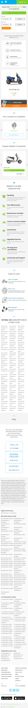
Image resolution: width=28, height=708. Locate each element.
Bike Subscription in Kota (6, 559)
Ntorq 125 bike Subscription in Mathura (4, 376)
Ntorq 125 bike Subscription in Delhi (4, 344)
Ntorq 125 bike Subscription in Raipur (21, 387)
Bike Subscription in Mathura (7, 563)
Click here (16, 37)
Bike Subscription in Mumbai (20, 563)
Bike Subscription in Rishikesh (7, 577)
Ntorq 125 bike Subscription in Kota (21, 365)
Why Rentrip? (4, 670)
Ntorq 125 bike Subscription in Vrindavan (21, 408)
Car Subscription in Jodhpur (20, 624)
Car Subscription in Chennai (7, 608)
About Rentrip (4, 668)
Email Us (4, 686)
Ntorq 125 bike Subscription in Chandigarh (21, 333)
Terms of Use (18, 672)
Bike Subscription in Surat (19, 581)
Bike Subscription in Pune (6, 574)
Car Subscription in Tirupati (7, 642)
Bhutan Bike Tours (17, 656)
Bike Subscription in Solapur (20, 579)
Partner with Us (19, 670)
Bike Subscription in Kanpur (7, 554)
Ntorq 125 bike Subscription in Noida (13, 381)
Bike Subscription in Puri (19, 574)
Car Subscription (12, 513)
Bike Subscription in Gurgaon (20, 541)
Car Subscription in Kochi (6, 626)
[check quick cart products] (22, 2)
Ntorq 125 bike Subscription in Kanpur (13, 360)
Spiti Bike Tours (17, 653)
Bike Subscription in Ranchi (19, 576)
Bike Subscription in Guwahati (7, 543)
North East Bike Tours (18, 655)
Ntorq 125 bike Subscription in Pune (13, 387)
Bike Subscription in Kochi (6, 558)
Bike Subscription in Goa (6, 541)
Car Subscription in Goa (6, 617)
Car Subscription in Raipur (19, 637)
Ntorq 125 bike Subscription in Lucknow (13, 370)
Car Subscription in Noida (19, 631)
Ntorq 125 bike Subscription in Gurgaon (13, 349)
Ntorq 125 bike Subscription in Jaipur (21, 354)
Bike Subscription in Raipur (6, 576)
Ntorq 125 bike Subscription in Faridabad (13, 344)
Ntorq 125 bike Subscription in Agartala (4, 327)
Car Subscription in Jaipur (6, 624)
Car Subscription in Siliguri (19, 638)
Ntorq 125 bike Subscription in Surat (4, 403)
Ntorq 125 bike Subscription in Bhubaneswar (13, 333)
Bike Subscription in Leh (19, 559)
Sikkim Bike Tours (4, 656)
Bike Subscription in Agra (19, 518)
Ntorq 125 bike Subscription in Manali (21, 370)
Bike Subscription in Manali (19, 561)
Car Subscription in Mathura (7, 629)
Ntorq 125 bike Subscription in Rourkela (21, 392)
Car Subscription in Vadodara (20, 644)
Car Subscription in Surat (19, 640)
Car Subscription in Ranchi (6, 638)
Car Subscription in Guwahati (7, 619)
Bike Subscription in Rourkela (20, 577)
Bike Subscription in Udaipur (7, 584)
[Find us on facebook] (10, 690)
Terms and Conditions (6, 676)
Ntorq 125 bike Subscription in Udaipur (21, 403)
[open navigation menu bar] (2, 2)
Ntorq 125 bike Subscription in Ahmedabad (13, 327)
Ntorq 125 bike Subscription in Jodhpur (4, 360)
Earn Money (16, 106)
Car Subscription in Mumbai (20, 629)
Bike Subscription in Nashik (19, 565)
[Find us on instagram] (17, 690)
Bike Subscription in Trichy (19, 583)
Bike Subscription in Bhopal (20, 524)
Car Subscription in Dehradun (7, 612)
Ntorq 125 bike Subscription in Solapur (13, 397)
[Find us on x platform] (14, 690)
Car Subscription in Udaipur (7, 644)
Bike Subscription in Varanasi (7, 588)
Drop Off (4, 22)
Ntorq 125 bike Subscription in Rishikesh (13, 392)
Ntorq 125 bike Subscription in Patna (21, 381)
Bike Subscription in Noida (6, 567)
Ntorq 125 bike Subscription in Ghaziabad (21, 344)
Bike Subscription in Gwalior (20, 543)
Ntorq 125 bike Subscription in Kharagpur (21, 360)
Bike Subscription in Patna (6, 570)
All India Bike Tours (5, 658)
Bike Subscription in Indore (6, 549)
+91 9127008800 (20, 686)
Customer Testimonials (20, 668)
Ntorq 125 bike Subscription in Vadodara (4, 408)
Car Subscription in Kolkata (19, 626)
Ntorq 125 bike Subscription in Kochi (4, 365)
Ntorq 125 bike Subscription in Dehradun (21, 338)
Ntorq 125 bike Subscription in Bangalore (21, 327)
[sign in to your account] (20, 2)
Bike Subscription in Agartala (7, 518)
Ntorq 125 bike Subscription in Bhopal (4, 333)
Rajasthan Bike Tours (5, 655)
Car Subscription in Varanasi (7, 646)
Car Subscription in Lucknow (20, 628)
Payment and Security (6, 674)
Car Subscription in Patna (6, 633)
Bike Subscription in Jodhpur (20, 550)
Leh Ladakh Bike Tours (6, 653)
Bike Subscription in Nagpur (7, 565)
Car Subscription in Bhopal (19, 603)
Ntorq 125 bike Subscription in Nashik (4, 381)
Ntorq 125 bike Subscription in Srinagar (21, 397)
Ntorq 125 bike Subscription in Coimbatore (13, 338)
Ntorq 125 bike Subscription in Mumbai (13, 376)
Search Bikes (6, 28)
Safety (16, 674)
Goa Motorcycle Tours (18, 658)
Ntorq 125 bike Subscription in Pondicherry (4, 387)
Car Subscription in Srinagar (7, 640)
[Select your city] (25, 2)
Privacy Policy (4, 678)
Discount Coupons (19, 676)
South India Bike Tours (6, 660)
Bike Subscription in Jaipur (19, 549)
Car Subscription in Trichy (19, 642)
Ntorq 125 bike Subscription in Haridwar (4, 354)
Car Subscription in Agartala (7, 599)
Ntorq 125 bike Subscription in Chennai (4, 338)
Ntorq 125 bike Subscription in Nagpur (21, 376)
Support (17, 678)
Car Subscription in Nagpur (7, 631)
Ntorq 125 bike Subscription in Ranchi (4, 392)
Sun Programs (11, 706)
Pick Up (3, 16)
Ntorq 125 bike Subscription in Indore (13, 354)
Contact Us (18, 680)
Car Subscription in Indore (19, 620)
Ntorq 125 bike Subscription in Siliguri (4, 397)
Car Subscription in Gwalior (20, 619)
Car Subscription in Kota (6, 628)
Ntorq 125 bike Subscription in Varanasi (13, 408)
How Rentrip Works (5, 672)
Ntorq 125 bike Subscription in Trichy (13, 403)
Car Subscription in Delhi (19, 612)
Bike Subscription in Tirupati (7, 583)
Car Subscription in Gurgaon (20, 617)
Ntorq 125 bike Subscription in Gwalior (21, 349)
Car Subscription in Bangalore (7, 603)
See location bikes (14, 135)
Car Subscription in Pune (6, 637)
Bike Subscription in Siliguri (6, 579)
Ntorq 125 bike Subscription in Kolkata (13, 365)
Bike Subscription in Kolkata (20, 558)
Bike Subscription (4, 513)
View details (20, 174)
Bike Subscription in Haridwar (7, 545)
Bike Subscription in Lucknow (7, 561)
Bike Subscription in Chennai (7, 531)
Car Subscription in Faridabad (7, 613)
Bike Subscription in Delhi (19, 534)
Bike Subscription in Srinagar (7, 581)
